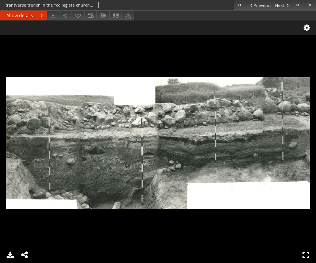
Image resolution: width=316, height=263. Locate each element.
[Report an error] (128, 15)
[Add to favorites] (78, 15)
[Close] (310, 5)
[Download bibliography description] (103, 16)
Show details (26, 15)
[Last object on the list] (298, 5)
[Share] (65, 15)
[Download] (53, 15)
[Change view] (90, 15)
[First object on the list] (240, 5)
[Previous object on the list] (259, 5)
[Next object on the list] (282, 5)
